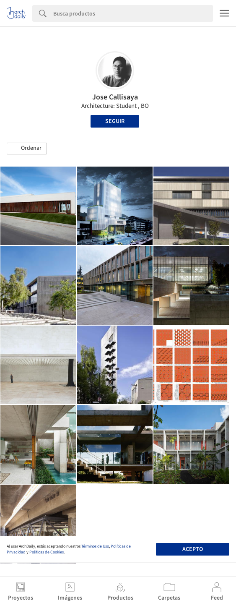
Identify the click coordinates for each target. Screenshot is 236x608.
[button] (27, 148)
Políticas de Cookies (46, 552)
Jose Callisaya (115, 97)
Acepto (192, 549)
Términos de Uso (95, 546)
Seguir (114, 121)
